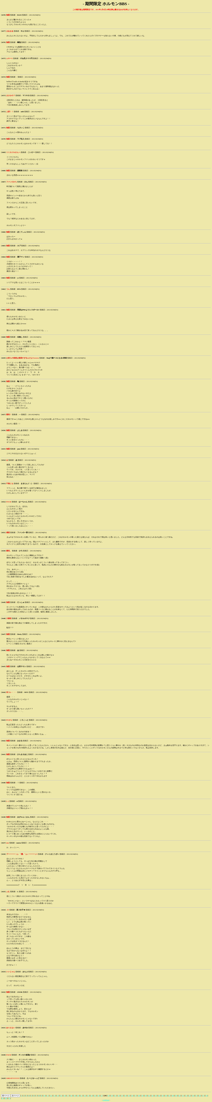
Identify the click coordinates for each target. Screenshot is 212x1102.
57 (203, 1096)
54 (193, 1096)
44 (159, 1096)
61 (9, 1098)
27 (102, 1096)
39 (142, 1096)
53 (190, 1096)
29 (108, 1096)
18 (71, 1096)
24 (92, 1096)
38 (139, 1096)
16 (65, 1096)
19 (75, 1096)
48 (173, 1096)
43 (156, 1096)
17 (68, 1096)
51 (183, 1096)
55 (196, 1096)
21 (81, 1096)
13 (54, 1096)
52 (186, 1096)
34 (125, 1096)
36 (132, 1096)
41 (149, 1096)
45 (162, 1096)
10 (44, 1096)
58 (206, 1096)
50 (179, 1096)
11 (48, 1096)
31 (115, 1096)
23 (88, 1096)
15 (61, 1096)
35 (129, 1096)
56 (200, 1096)
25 (95, 1096)
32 (118, 1096)
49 (176, 1096)
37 (135, 1096)
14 (58, 1096)
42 (152, 1096)
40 (146, 1096)
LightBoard (106, 1100)
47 (169, 1096)
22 (85, 1096)
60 (6, 1098)
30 (112, 1096)
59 (2, 1098)
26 (98, 1096)
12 (51, 1096)
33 (122, 1096)
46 (166, 1096)
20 (78, 1096)
